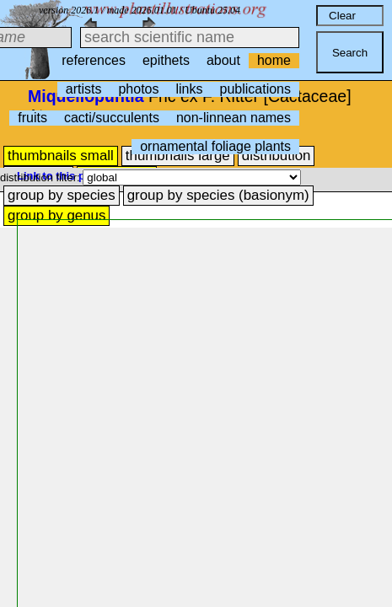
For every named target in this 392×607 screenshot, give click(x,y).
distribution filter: (41, 177)
